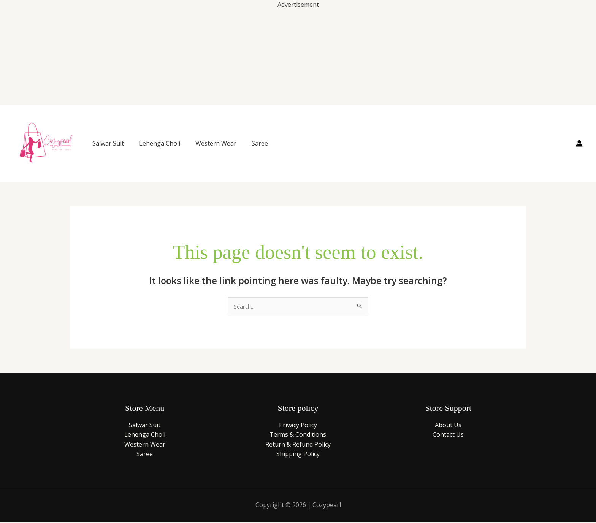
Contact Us (448, 435)
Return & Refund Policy (298, 445)
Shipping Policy (298, 455)
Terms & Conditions (297, 435)
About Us (448, 426)
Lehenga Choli (159, 143)
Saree (260, 143)
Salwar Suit (108, 143)
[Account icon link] (579, 143)
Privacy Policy (298, 426)
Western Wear (215, 143)
